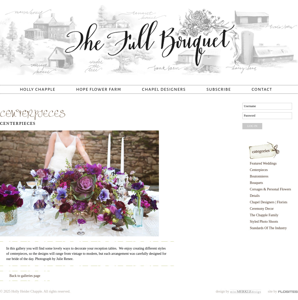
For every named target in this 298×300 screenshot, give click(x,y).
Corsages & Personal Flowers (270, 189)
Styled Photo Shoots (264, 221)
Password (249, 115)
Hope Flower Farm (98, 89)
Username (250, 106)
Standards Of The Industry (268, 228)
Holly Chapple (37, 89)
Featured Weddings (263, 163)
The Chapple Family (264, 215)
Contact (262, 89)
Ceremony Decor (262, 209)
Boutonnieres (259, 176)
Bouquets (256, 183)
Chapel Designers (164, 89)
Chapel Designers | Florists (268, 202)
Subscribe (219, 89)
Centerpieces (18, 123)
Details (255, 196)
